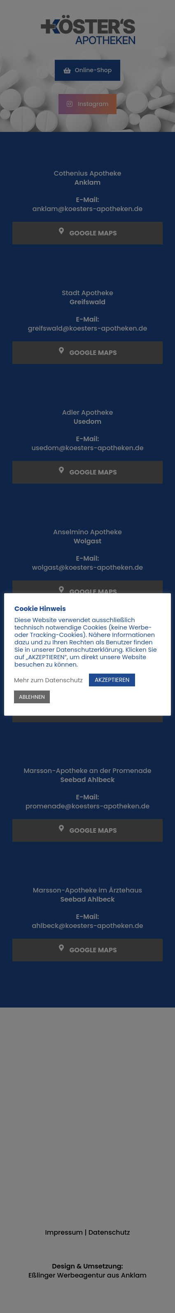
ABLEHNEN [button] (32, 697)
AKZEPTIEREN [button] (112, 680)
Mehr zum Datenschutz (48, 680)
